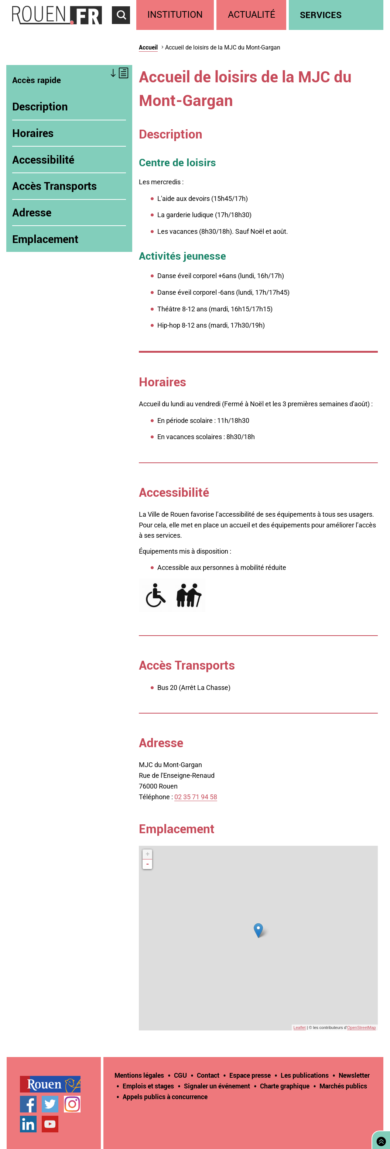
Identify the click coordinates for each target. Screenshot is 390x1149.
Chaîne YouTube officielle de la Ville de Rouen (50, 1124)
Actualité (251, 14)
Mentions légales (139, 1075)
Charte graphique (284, 1085)
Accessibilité (43, 159)
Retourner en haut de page (379, 1139)
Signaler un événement (217, 1085)
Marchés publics (343, 1085)
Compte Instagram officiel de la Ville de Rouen (72, 1104)
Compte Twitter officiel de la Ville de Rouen (50, 1104)
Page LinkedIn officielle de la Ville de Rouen (28, 1124)
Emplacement (45, 239)
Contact (208, 1075)
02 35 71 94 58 (195, 797)
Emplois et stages (148, 1085)
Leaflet (300, 1027)
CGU (180, 1075)
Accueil (148, 47)
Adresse (31, 212)
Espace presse (250, 1075)
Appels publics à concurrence (165, 1096)
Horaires (33, 133)
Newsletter (354, 1075)
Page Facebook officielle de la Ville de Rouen (28, 1104)
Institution (175, 14)
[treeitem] (176, 15)
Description (40, 106)
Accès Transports (54, 185)
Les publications (305, 1075)
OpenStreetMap (361, 1027)
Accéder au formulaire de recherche (124, 28)
